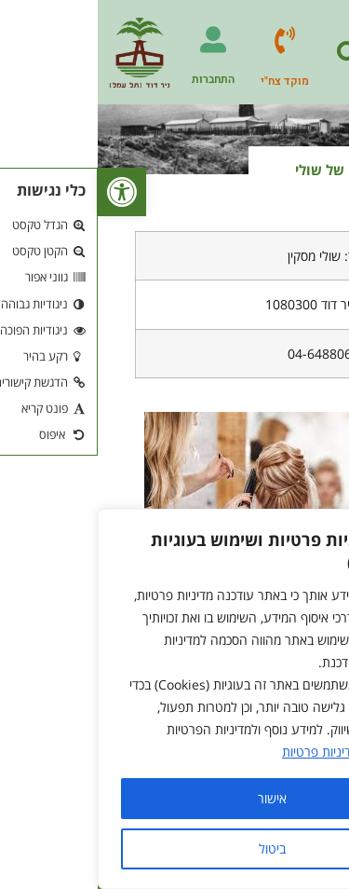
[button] (24, 192)
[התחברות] (115, 40)
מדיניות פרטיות (222, 751)
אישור (174, 798)
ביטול (174, 848)
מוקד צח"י (187, 81)
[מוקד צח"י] (187, 40)
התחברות (115, 79)
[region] (174, 699)
